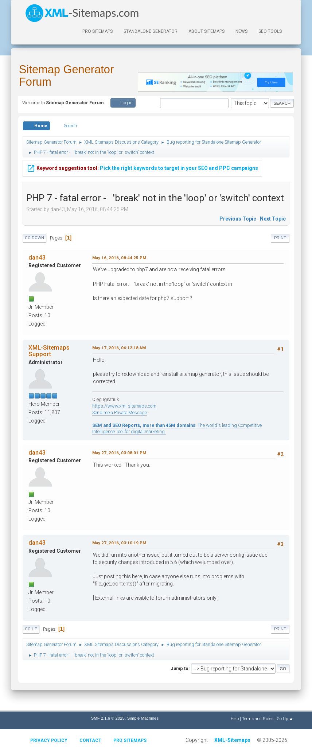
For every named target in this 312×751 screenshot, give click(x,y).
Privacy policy (48, 740)
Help (235, 718)
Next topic (273, 219)
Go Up (31, 629)
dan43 (37, 257)
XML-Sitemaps (232, 740)
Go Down (34, 238)
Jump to (179, 668)
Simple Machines (143, 718)
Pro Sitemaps (130, 740)
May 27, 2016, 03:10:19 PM (119, 542)
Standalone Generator (151, 31)
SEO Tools (270, 31)
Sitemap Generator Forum (66, 75)
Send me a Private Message (119, 412)
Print (280, 238)
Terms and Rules (257, 718)
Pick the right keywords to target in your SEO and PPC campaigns (142, 167)
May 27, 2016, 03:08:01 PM (119, 452)
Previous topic (237, 219)
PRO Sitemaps (97, 31)
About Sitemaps (206, 31)
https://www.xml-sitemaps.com (124, 406)
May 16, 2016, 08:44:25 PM (119, 257)
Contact (90, 740)
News (241, 31)
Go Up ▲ (285, 718)
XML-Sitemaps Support (49, 351)
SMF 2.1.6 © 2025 (108, 718)
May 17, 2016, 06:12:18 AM (119, 347)
